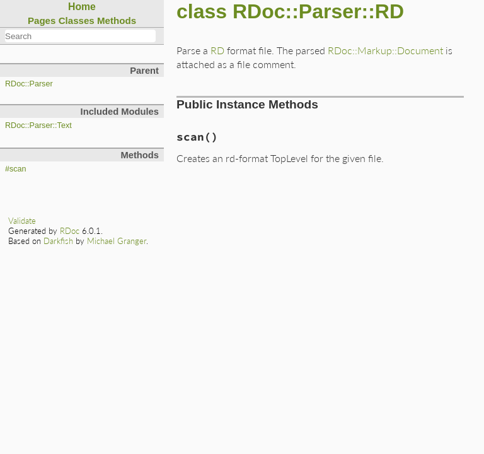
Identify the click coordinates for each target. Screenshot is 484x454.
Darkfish (58, 241)
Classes (77, 20)
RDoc (69, 231)
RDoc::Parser (29, 83)
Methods (116, 20)
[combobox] (80, 36)
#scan (15, 169)
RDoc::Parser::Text (38, 125)
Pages (42, 20)
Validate (22, 221)
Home (82, 6)
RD (217, 50)
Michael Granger (116, 241)
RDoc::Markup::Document (385, 50)
